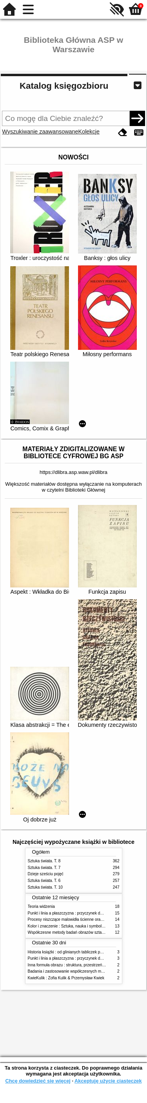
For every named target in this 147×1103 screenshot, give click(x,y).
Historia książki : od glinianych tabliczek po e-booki (72, 952)
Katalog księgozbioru (64, 86)
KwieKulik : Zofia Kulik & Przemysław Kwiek (66, 978)
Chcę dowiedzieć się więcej (37, 1081)
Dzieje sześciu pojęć (46, 874)
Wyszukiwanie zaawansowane (40, 131)
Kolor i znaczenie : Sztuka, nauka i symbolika (67, 926)
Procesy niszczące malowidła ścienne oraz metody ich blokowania (86, 919)
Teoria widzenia (41, 906)
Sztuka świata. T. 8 (44, 861)
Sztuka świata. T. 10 (45, 887)
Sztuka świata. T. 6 (44, 880)
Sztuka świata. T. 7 (44, 867)
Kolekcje (89, 131)
